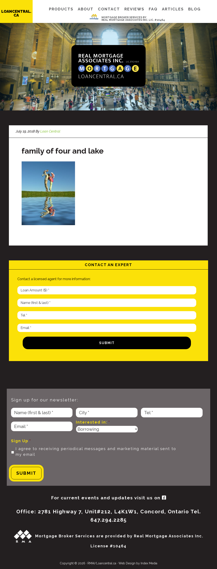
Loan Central (108, 66)
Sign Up (21, 441)
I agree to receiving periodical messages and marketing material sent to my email (95, 451)
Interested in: (93, 422)
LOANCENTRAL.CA (16, 13)
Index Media (149, 563)
